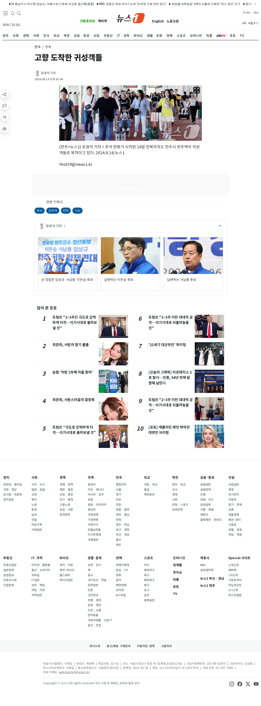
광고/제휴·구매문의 (118, 646)
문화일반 (93, 585)
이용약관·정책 (146, 646)
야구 (146, 565)
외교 (147, 477)
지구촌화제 (94, 535)
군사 (174, 490)
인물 (34, 520)
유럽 (90, 499)
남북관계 (177, 509)
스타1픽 (233, 575)
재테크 (204, 515)
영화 (118, 575)
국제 (91, 477)
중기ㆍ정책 (235, 505)
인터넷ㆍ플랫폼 (40, 565)
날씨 (34, 515)
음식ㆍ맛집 (94, 625)
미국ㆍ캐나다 (96, 490)
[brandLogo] (130, 17)
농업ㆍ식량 (66, 509)
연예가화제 (122, 565)
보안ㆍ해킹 (38, 585)
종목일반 (149, 600)
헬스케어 (65, 575)
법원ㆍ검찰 (38, 490)
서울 (118, 490)
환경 (34, 509)
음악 (118, 580)
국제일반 (93, 540)
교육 (34, 494)
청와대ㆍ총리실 (12, 484)
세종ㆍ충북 (122, 509)
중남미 (92, 509)
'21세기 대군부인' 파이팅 (167, 344)
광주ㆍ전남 (122, 525)
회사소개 (95, 646)
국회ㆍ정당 (10, 490)
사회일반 (36, 530)
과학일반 (36, 595)
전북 (118, 520)
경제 (63, 477)
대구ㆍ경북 (122, 530)
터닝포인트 (235, 585)
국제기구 (93, 525)
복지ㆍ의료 (66, 565)
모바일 (35, 575)
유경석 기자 (48, 73)
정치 (6, 477)
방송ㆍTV (122, 570)
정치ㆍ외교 (179, 484)
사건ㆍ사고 (38, 484)
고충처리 (166, 646)
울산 (118, 540)
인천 (118, 499)
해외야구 (149, 570)
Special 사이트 (239, 558)
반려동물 (93, 615)
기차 (77, 210)
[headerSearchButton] (19, 13)
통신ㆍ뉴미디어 (40, 570)
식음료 (232, 525)
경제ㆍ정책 (66, 484)
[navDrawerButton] (5, 13)
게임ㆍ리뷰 (38, 590)
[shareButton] (4, 94)
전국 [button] (37, 47)
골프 (146, 595)
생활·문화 (95, 558)
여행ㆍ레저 (94, 600)
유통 (231, 509)
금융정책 (205, 490)
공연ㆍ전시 (94, 565)
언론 (90, 590)
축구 (146, 575)
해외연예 (121, 585)
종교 (90, 575)
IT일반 (35, 580)
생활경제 (233, 515)
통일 (146, 490)
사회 (34, 477)
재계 (231, 490)
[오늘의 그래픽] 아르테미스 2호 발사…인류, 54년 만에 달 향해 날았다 (170, 377)
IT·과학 (37, 558)
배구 (146, 585)
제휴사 (204, 558)
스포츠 (148, 558)
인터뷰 (120, 590)
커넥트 (247, 13)
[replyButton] (4, 106)
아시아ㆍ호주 (96, 494)
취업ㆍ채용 (235, 535)
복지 (34, 499)
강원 (118, 505)
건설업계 (8, 585)
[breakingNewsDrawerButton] (13, 13)
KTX (66, 210)
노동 (34, 505)
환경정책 (65, 515)
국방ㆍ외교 (150, 484)
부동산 (7, 558)
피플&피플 (94, 530)
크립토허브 (87, 21)
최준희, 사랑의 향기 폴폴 (70, 344)
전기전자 (233, 494)
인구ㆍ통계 (66, 499)
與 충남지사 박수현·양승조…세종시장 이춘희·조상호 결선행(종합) (42, 3)
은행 (203, 494)
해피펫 (102, 21)
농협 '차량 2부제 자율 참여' (72, 372)
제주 (118, 545)
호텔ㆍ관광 (235, 530)
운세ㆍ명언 (94, 605)
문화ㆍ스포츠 (180, 505)
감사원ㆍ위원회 (12, 494)
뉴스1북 (233, 590)
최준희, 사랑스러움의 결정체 (73, 399)
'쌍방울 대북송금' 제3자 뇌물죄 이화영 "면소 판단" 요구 (195, 3)
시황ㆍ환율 (207, 509)
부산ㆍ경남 (122, 535)
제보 (256, 13)
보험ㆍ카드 (207, 499)
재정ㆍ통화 (66, 490)
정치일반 (8, 499)
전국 (119, 477)
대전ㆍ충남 (122, 515)
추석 (39, 210)
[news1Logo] (19, 667)
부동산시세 (10, 580)
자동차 (232, 499)
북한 (175, 477)
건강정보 (93, 595)
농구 (146, 590)
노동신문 (173, 21)
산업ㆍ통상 (66, 494)
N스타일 (121, 595)
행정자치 (121, 484)
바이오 (64, 558)
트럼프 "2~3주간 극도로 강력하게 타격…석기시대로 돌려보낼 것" (74, 322)
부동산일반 (10, 565)
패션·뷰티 (234, 520)
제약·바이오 (67, 570)
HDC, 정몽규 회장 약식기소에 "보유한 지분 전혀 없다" (122, 3)
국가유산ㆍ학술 (97, 580)
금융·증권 (207, 477)
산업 (231, 477)
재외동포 (149, 494)
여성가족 (36, 525)
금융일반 (205, 484)
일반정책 (8, 570)
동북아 (92, 484)
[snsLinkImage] (231, 684)
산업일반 (233, 484)
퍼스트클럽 (235, 595)
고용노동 (65, 505)
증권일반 (205, 505)
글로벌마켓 (206, 570)
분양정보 (8, 575)
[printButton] (4, 128)
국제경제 (93, 515)
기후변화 (93, 520)
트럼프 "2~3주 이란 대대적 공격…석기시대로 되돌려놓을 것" (170, 322)
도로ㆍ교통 (94, 610)
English (158, 21)
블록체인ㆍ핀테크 (211, 520)
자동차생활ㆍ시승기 (100, 620)
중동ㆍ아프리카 (97, 505)
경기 (118, 494)
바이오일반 (66, 580)
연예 (119, 558)
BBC (203, 565)
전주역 (53, 210)
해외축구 (149, 580)
